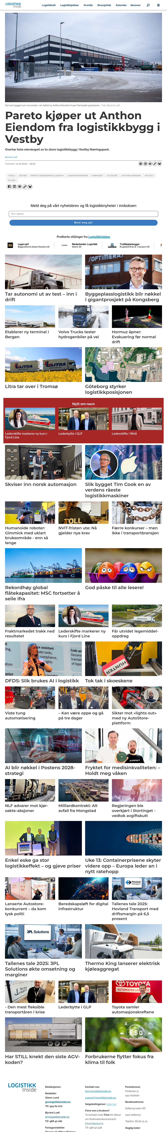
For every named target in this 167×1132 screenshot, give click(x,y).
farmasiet (97, 175)
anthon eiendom (131, 175)
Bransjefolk (104, 5)
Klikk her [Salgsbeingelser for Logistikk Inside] (111, 1104)
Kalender (121, 5)
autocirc (112, 175)
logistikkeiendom (77, 175)
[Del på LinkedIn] (145, 164)
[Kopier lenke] (155, 164)
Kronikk (88, 5)
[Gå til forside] (13, 5)
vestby (23, 175)
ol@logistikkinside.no (57, 1116)
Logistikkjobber (69, 5)
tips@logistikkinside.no (98, 1091)
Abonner (135, 5)
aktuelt (149, 175)
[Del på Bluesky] (159, 164)
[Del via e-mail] (150, 164)
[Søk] (148, 5)
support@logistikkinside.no (100, 1097)
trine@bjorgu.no (94, 1123)
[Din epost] (83, 214)
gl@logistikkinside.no (57, 1101)
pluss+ (12, 180)
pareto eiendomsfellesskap (47, 175)
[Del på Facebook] (140, 164)
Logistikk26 (49, 5)
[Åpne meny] (158, 5)
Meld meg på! (83, 222)
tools (11, 175)
